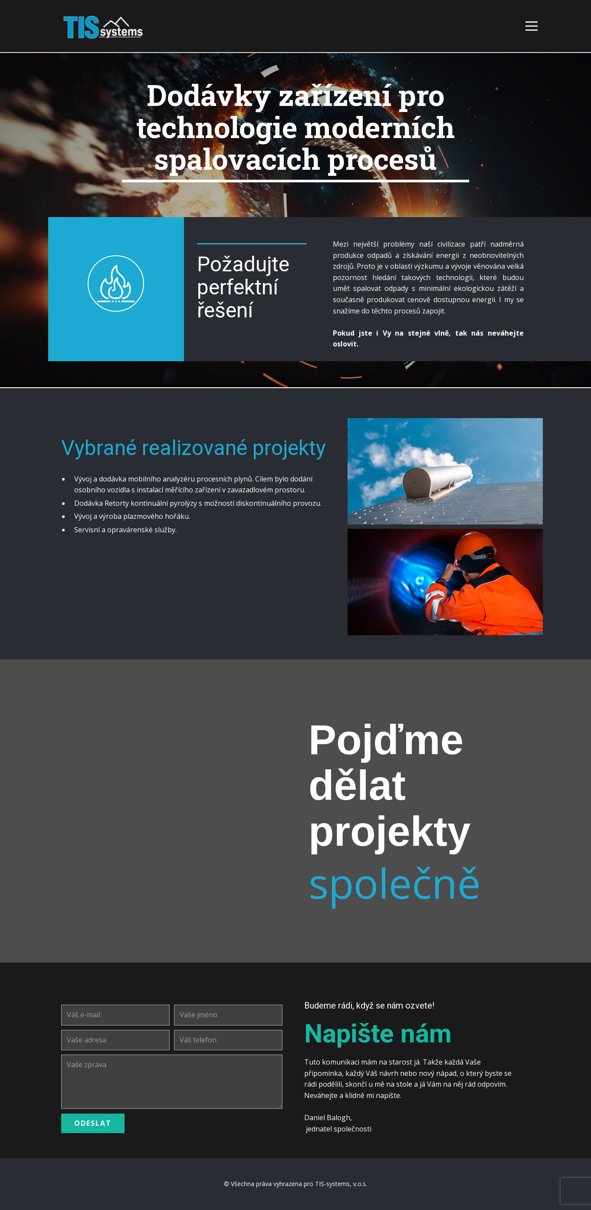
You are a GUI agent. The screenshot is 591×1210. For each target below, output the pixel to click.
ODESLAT (93, 1123)
